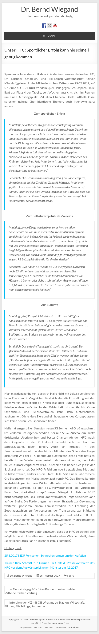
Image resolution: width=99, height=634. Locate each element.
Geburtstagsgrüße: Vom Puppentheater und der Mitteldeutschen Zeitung (40, 591)
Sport (70, 575)
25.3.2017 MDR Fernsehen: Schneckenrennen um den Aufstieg (45, 555)
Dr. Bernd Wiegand (49, 9)
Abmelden (73, 627)
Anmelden (61, 627)
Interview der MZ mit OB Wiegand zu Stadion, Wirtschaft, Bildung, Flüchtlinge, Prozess (44, 604)
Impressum (26, 627)
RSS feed (49, 627)
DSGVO (38, 627)
